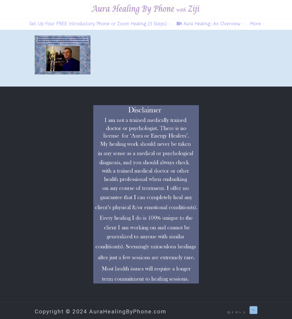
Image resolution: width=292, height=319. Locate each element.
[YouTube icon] (240, 312)
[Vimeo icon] (236, 312)
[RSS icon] (244, 312)
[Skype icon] (228, 312)
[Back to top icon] (253, 310)
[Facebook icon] (232, 312)
